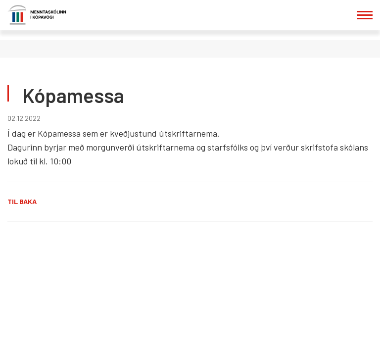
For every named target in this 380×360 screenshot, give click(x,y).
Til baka (22, 201)
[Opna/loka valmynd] (365, 15)
